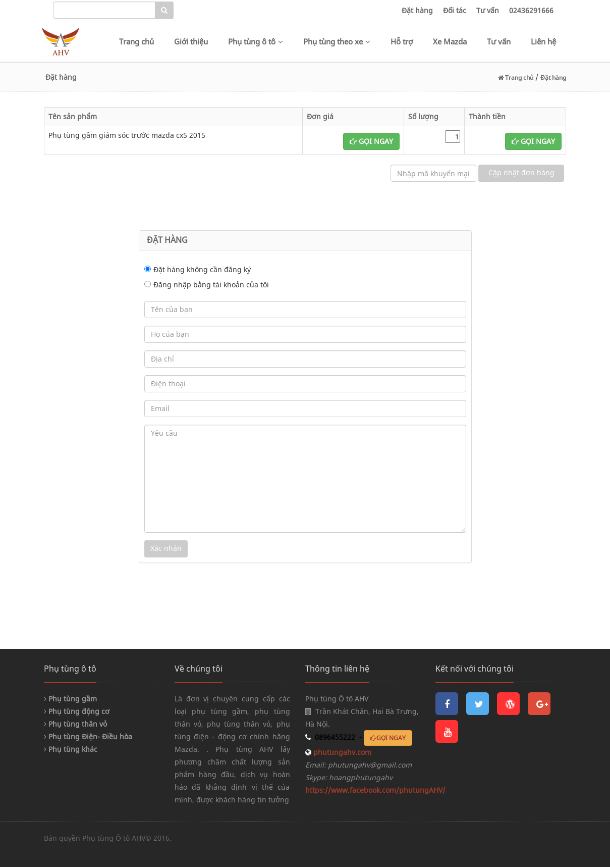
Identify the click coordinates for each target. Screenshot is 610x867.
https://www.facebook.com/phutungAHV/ (375, 790)
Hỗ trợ (402, 41)
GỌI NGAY (371, 141)
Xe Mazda (450, 41)
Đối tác (454, 10)
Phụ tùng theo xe (336, 41)
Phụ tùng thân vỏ (75, 724)
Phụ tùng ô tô (255, 41)
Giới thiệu (191, 41)
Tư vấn (487, 10)
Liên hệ (543, 41)
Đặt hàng (417, 10)
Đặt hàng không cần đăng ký (202, 269)
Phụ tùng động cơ (76, 711)
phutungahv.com (341, 752)
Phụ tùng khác (70, 749)
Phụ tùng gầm (70, 698)
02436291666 (531, 10)
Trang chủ (136, 41)
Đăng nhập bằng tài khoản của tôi (211, 284)
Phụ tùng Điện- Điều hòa (88, 736)
